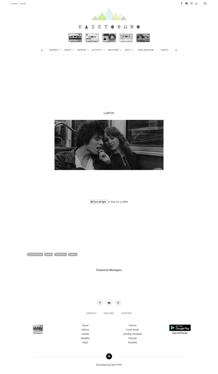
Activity (97, 50)
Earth (164, 50)
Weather (113, 50)
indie (48, 254)
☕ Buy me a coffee (117, 201)
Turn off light (98, 202)
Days (128, 50)
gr (196, 3)
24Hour (85, 329)
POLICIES (109, 313)
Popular (133, 338)
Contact (14, 4)
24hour (81, 50)
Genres (53, 50)
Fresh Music (132, 329)
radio (73, 254)
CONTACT (91, 313)
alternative (35, 254)
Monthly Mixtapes (132, 334)
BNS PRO (116, 364)
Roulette (132, 342)
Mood (85, 325)
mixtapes (61, 254)
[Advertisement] (109, 79)
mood (67, 50)
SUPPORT (126, 313)
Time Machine (146, 50)
